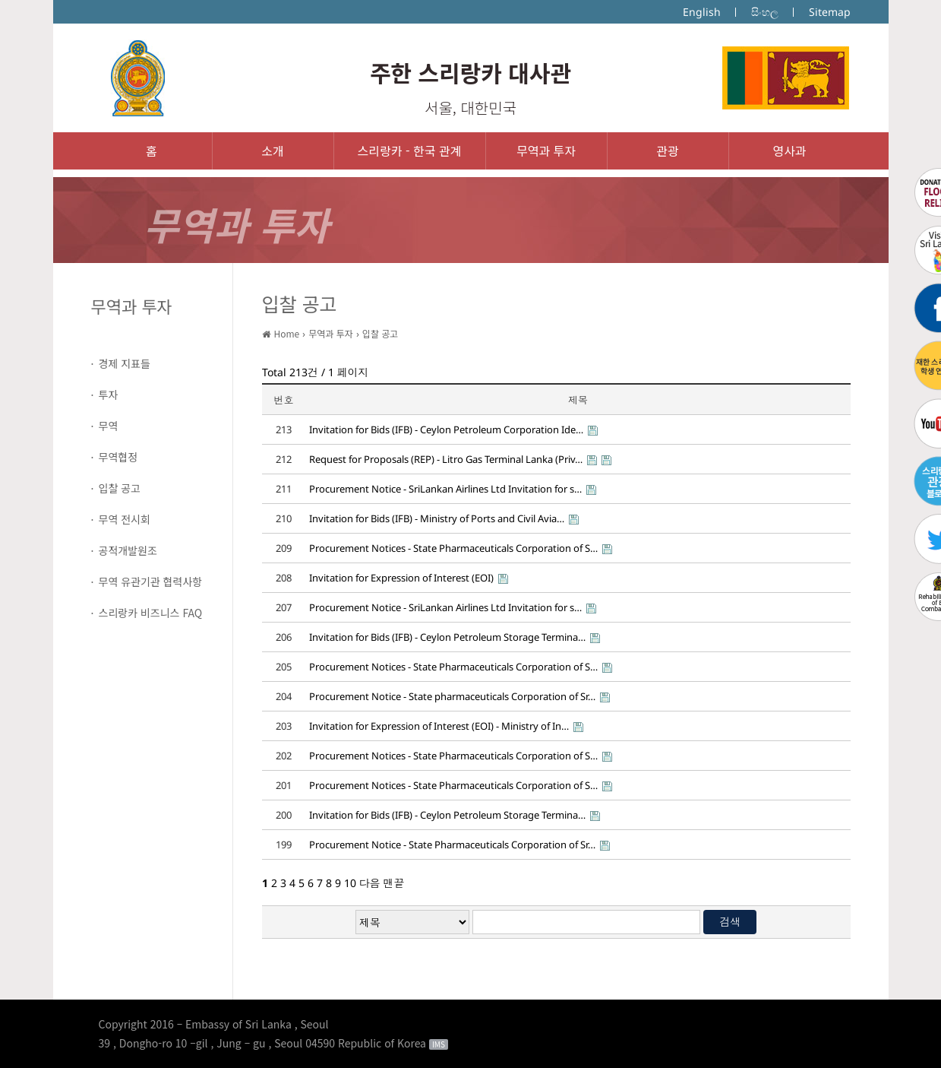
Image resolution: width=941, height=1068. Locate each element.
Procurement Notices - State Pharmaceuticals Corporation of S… (453, 548)
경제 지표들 (124, 363)
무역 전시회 (124, 519)
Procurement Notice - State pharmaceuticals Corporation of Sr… (452, 696)
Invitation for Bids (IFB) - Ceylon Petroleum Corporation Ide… (446, 429)
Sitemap (830, 12)
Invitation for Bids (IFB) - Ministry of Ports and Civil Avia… (436, 518)
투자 (108, 394)
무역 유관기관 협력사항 (151, 581)
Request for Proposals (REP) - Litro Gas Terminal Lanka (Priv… (446, 459)
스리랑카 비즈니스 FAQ (151, 612)
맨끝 (394, 883)
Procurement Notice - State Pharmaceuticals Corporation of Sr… (452, 844)
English (702, 12)
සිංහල (764, 12)
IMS (438, 1044)
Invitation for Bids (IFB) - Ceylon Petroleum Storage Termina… (447, 637)
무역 (108, 425)
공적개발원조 (128, 550)
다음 (370, 883)
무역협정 (118, 456)
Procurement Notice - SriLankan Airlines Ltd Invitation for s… (445, 489)
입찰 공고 (120, 488)
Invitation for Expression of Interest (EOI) (401, 578)
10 (350, 883)
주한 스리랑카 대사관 (470, 72)
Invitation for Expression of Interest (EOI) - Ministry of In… (439, 726)
